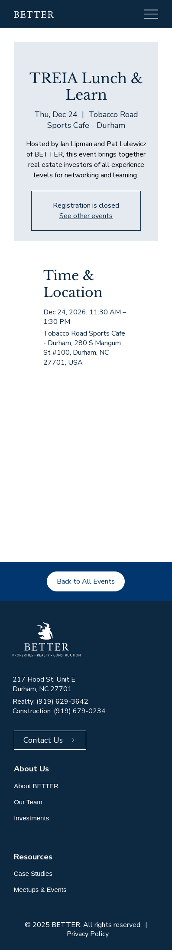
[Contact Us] (50, 740)
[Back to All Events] (86, 581)
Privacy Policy (88, 934)
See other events (86, 216)
